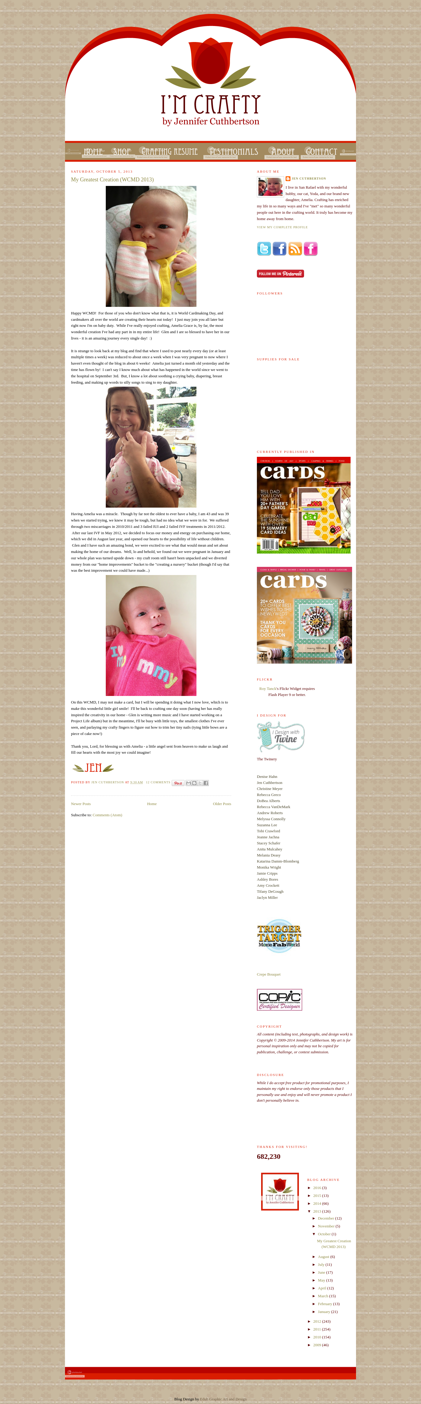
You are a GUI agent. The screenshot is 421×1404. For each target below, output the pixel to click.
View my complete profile (282, 227)
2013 (317, 1211)
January (324, 1311)
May (322, 1280)
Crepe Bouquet (268, 974)
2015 (317, 1195)
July (321, 1264)
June (322, 1272)
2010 (317, 1337)
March (323, 1296)
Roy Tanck (267, 688)
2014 (317, 1203)
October (325, 1234)
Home (152, 803)
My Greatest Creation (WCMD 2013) (112, 180)
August (324, 1256)
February (325, 1304)
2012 (317, 1321)
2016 (317, 1187)
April (322, 1288)
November (326, 1226)
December (326, 1218)
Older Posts (222, 803)
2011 (317, 1329)
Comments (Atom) (107, 815)
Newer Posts (81, 803)
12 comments (158, 782)
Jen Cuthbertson (108, 782)
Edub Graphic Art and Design (223, 1399)
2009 (317, 1345)
